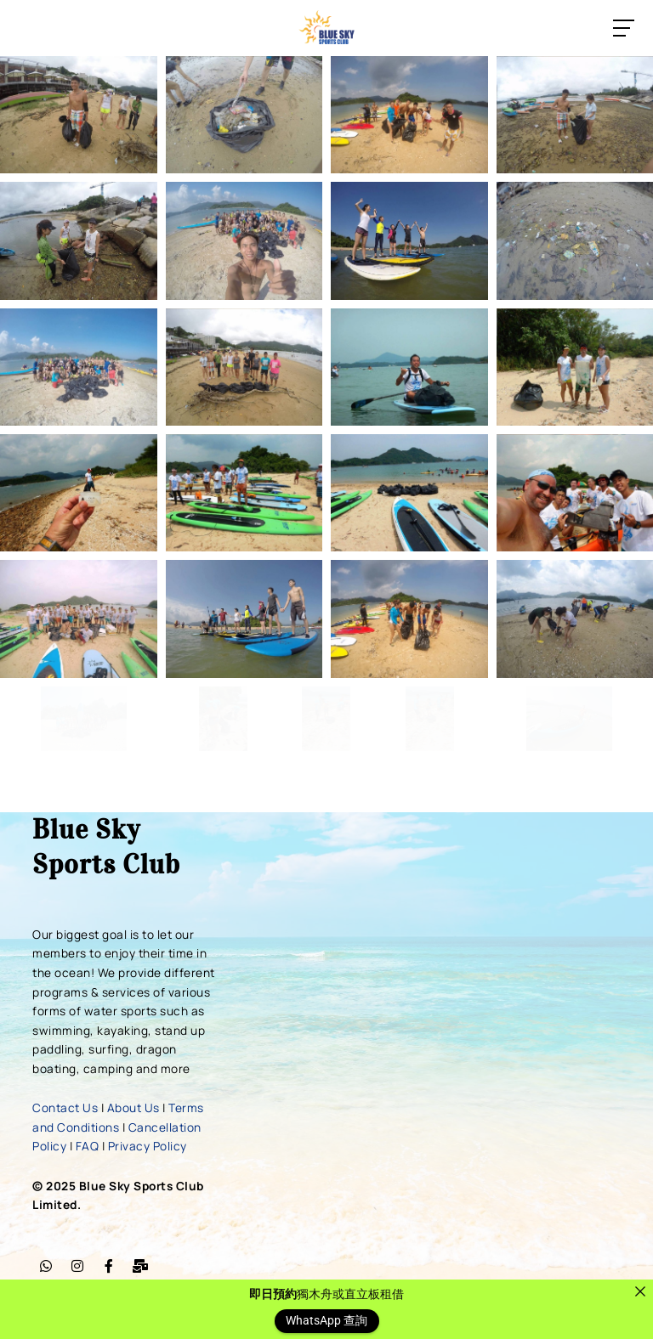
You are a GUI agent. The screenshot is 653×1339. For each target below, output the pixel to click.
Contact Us (65, 1107)
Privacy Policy (147, 1146)
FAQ (87, 1146)
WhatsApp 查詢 (326, 1321)
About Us (133, 1107)
